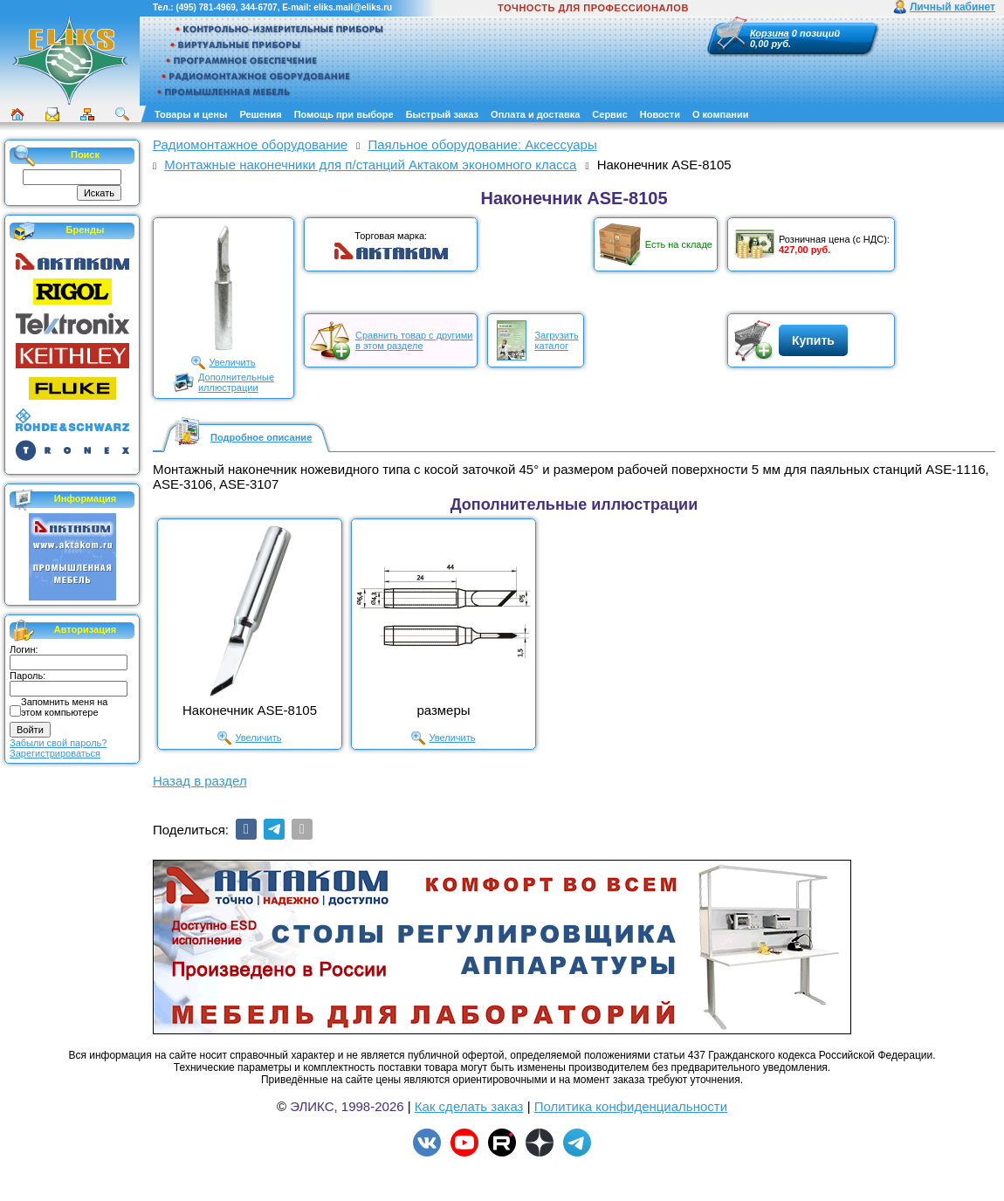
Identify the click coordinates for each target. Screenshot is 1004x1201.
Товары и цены (191, 114)
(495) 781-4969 (205, 7)
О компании (720, 114)
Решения (260, 114)
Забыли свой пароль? (58, 743)
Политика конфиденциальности (630, 1106)
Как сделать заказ (469, 1106)
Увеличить (232, 362)
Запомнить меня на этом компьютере (64, 707)
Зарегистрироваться (55, 753)
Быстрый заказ (442, 114)
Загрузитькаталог (556, 340)
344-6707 (258, 7)
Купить (813, 340)
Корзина (769, 33)
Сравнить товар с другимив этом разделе (413, 340)
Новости (660, 114)
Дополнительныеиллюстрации (236, 382)
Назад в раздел (200, 780)
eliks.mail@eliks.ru (352, 7)
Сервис (609, 114)
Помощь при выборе (344, 114)
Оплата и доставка (535, 114)
